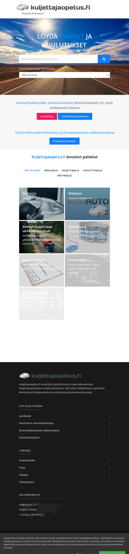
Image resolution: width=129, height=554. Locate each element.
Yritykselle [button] (64, 175)
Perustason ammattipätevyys (36, 423)
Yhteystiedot (26, 482)
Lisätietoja (47, 116)
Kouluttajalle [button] (92, 170)
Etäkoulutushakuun (64, 141)
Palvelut (23, 475)
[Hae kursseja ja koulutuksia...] (58, 59)
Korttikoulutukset (29, 437)
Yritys (22, 467)
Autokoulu (25, 416)
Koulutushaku (27, 460)
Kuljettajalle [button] (70, 170)
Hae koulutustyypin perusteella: (37, 68)
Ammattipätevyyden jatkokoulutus (39, 430)
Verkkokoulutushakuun (75, 116)
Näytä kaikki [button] (32, 170)
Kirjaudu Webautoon (33, 13)
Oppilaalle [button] (51, 170)
